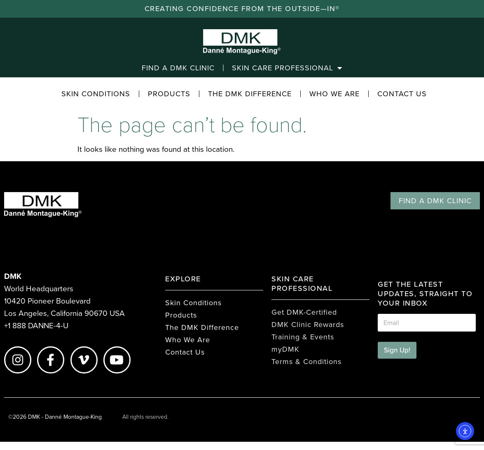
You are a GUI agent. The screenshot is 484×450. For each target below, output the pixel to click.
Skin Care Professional (287, 68)
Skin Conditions (95, 93)
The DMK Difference (250, 93)
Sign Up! (397, 350)
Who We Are (334, 93)
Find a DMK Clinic (178, 68)
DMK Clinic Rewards (307, 324)
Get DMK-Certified (304, 312)
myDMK (285, 349)
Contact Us (402, 93)
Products (169, 93)
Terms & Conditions (306, 361)
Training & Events (302, 337)
